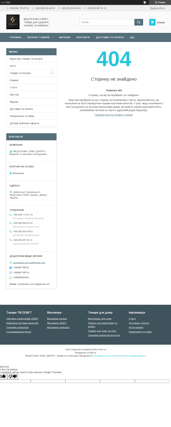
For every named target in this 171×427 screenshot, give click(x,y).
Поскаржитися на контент (105, 356)
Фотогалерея (136, 327)
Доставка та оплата (110, 37)
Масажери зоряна (57, 318)
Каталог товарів (38, 37)
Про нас (14, 94)
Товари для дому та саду (102, 331)
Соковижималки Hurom (18, 331)
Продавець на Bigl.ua (85, 352)
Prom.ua (102, 349)
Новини (14, 80)
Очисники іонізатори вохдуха (104, 335)
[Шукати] (138, 22)
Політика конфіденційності (132, 356)
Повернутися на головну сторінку (114, 114)
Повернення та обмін (22, 116)
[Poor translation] (12, 376)
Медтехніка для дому (100, 318)
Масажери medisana (58, 327)
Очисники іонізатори (17, 327)
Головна (15, 37)
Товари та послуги (20, 73)
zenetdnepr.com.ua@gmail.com (29, 262)
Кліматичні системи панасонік (22, 323)
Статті (13, 87)
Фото (13, 66)
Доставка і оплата (139, 323)
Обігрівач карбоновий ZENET (22, 318)
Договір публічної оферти (24, 123)
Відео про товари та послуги (26, 58)
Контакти (83, 37)
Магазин (64, 37)
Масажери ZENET (56, 323)
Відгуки (14, 101)
